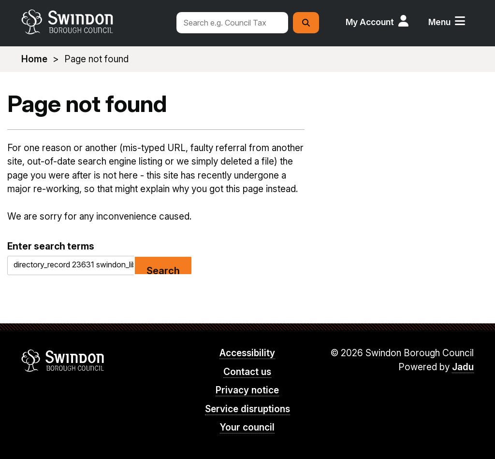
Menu (439, 22)
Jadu (463, 367)
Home (34, 59)
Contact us (247, 371)
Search (163, 270)
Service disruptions (247, 409)
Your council (247, 427)
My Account (370, 22)
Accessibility (247, 353)
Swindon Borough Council (63, 361)
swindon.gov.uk (94, 21)
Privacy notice (247, 390)
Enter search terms (50, 246)
